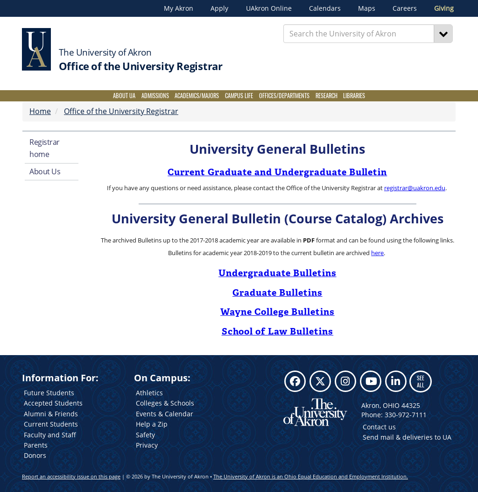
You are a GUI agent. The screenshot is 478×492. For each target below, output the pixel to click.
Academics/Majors (197, 95)
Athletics (149, 392)
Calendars (325, 8)
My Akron (178, 8)
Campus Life (239, 95)
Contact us (379, 426)
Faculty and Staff (50, 434)
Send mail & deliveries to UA (407, 437)
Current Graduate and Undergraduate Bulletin (277, 172)
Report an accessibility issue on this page (71, 476)
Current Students (51, 424)
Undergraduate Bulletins (277, 273)
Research (326, 95)
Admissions (155, 95)
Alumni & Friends (51, 413)
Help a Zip (152, 424)
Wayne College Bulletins (277, 312)
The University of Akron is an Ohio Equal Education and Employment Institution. (310, 476)
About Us (44, 171)
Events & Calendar (164, 413)
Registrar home (44, 148)
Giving (444, 8)
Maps (366, 8)
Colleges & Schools (165, 403)
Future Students (49, 392)
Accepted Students (53, 403)
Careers (405, 8)
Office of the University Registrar (121, 111)
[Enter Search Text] (358, 33)
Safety (145, 434)
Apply (219, 8)
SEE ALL (420, 381)
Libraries (354, 95)
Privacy (147, 445)
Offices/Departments (284, 95)
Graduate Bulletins (277, 292)
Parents (36, 445)
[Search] (443, 33)
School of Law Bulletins (278, 331)
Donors (35, 455)
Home (40, 111)
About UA (124, 95)
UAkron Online (269, 8)
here (377, 253)
